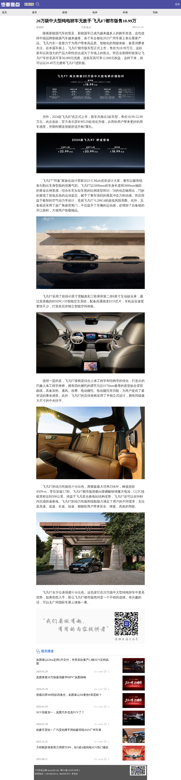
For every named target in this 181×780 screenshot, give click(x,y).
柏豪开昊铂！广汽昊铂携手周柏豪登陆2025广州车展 (68, 729)
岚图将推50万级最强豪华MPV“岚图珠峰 (61, 677)
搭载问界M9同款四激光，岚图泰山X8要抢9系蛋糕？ (69, 694)
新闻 (64, 12)
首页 (4, 12)
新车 (34, 12)
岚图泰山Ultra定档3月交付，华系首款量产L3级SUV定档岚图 (72, 661)
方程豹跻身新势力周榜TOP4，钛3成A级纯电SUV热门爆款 (72, 747)
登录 (177, 4)
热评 (94, 12)
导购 (155, 12)
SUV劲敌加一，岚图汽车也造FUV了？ (60, 712)
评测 (125, 12)
